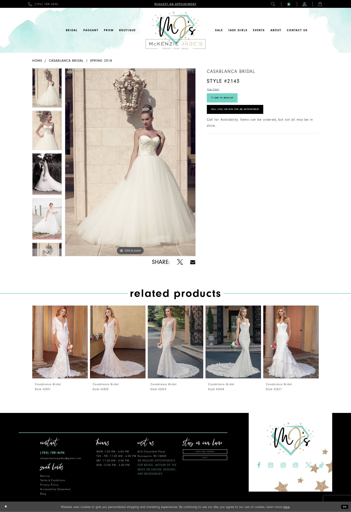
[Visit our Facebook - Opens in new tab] (259, 465)
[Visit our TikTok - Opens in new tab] (321, 465)
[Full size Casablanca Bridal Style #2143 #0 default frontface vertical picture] (130, 162)
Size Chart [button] (216, 90)
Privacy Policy (49, 484)
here (286, 507)
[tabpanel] (47, 89)
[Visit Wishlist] (289, 4)
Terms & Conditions (52, 480)
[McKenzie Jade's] (175, 30)
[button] (273, 4)
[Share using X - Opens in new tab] (180, 262)
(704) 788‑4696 (52, 453)
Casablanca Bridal (66, 61)
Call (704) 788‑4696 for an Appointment (247, 118)
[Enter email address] (205, 452)
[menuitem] (43, 4)
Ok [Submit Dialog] (343, 507)
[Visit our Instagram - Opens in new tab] (270, 465)
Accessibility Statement (55, 489)
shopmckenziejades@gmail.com (60, 458)
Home (37, 61)
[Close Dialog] (7, 507)
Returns (45, 476)
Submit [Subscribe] (205, 461)
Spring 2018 (101, 61)
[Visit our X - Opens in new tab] (308, 465)
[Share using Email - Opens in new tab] (192, 262)
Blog (43, 493)
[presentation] (60, 342)
